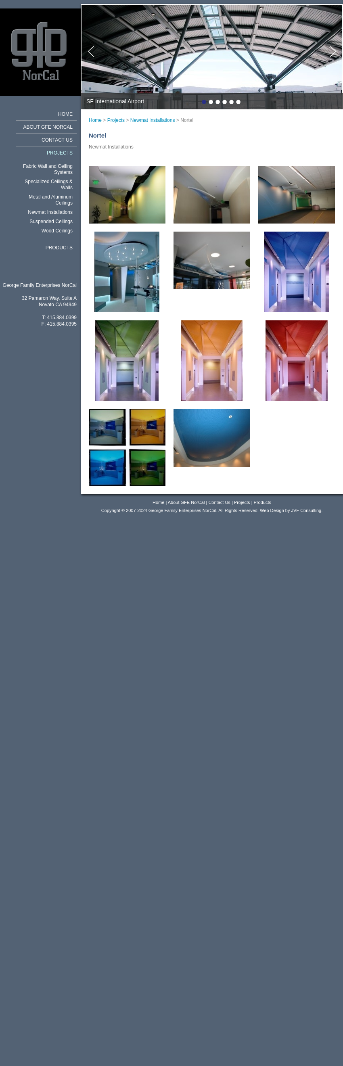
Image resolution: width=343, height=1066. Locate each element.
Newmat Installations (50, 212)
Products (59, 248)
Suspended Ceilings (51, 221)
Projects (60, 153)
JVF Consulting (306, 510)
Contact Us (57, 140)
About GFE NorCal (48, 127)
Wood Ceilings (57, 231)
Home (65, 114)
